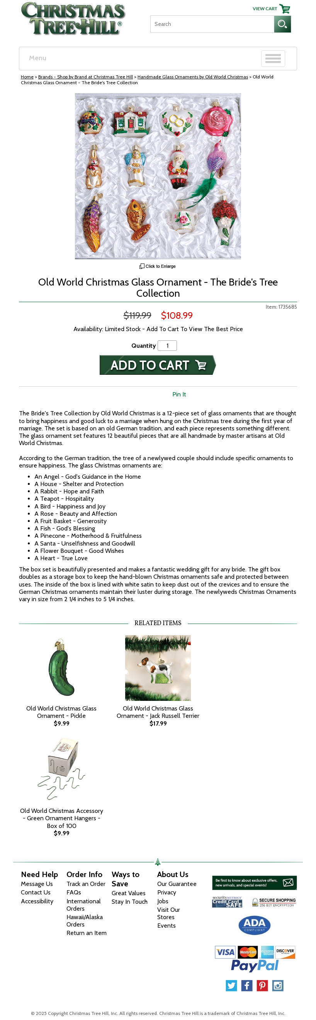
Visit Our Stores (168, 913)
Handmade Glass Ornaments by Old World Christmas (193, 77)
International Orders (83, 905)
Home (27, 77)
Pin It (179, 394)
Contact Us (36, 892)
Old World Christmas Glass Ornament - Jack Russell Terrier (158, 712)
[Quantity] (167, 345)
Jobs (162, 901)
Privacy (166, 892)
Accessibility (37, 901)
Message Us (37, 883)
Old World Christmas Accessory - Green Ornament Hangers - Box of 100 (61, 818)
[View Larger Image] (158, 176)
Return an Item (86, 933)
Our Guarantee (177, 883)
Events (166, 925)
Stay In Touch (130, 901)
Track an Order (85, 883)
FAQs (73, 892)
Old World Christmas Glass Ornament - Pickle (61, 712)
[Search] (212, 24)
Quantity (143, 345)
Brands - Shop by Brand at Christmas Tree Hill (85, 77)
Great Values (129, 893)
